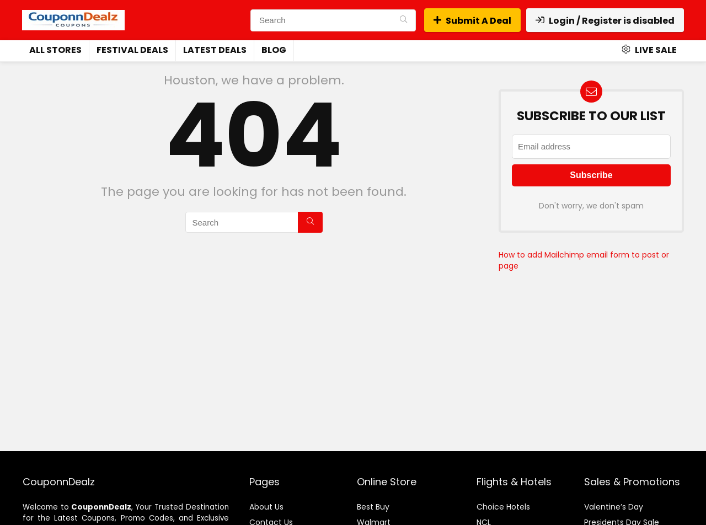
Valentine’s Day (613, 506)
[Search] (403, 20)
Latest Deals (215, 50)
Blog (273, 50)
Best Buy (373, 506)
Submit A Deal (472, 20)
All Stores (55, 50)
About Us (266, 506)
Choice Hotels (503, 506)
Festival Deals (132, 50)
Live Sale (649, 50)
